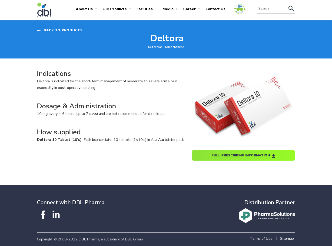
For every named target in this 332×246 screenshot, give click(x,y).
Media (168, 9)
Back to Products (60, 30)
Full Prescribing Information (243, 155)
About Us (84, 9)
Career (189, 9)
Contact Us (216, 9)
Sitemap (287, 238)
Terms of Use (261, 238)
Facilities (144, 9)
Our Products (115, 9)
